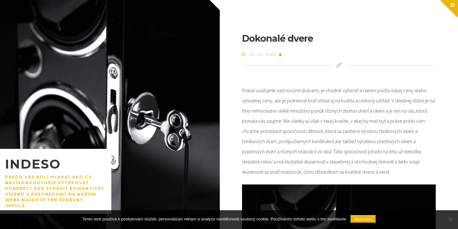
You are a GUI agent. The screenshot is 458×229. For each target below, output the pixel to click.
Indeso (33, 164)
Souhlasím (363, 219)
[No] (450, 219)
